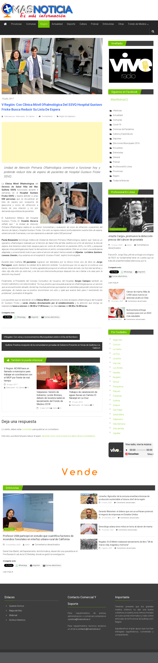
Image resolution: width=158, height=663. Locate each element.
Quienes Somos (16, 606)
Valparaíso (118, 419)
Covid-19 (117, 124)
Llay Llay (117, 363)
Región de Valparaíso (67, 116)
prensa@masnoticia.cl (79, 619)
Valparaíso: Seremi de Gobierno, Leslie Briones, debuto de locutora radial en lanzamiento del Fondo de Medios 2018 (51, 398)
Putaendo (117, 396)
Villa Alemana (119, 424)
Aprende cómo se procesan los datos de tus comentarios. (69, 436)
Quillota (116, 400)
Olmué (116, 382)
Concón (116, 344)
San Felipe (117, 410)
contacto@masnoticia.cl (88, 629)
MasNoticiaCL (119, 99)
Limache (117, 358)
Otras (121, 24)
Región (43, 24)
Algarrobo (117, 340)
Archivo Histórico (17, 620)
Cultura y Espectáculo (123, 134)
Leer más (113, 283)
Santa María (118, 414)
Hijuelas (116, 372)
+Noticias (117, 110)
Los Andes (118, 368)
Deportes (117, 138)
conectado (27, 429)
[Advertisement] (51, 142)
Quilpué (116, 405)
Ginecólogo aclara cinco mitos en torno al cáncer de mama (125, 526)
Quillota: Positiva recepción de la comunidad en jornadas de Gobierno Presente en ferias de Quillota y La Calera (52, 346)
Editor (55, 408)
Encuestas (118, 148)
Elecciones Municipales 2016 (126, 143)
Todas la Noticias (121, 180)
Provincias (16, 24)
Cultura (83, 24)
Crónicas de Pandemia (123, 129)
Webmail (13, 615)
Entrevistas (108, 24)
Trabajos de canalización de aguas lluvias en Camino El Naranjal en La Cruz (83, 395)
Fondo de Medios (137, 24)
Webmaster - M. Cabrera (15, 388)
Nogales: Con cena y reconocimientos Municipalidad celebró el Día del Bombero (41, 337)
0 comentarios (46, 116)
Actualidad (57, 24)
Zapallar (117, 433)
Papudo (116, 391)
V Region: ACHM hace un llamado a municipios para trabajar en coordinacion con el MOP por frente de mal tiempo (18, 374)
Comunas (31, 24)
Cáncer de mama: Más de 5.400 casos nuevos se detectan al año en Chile (138, 295)
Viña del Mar (118, 428)
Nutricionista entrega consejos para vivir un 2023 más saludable (138, 313)
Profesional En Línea (122, 166)
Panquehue (118, 386)
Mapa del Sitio (15, 610)
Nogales (117, 377)
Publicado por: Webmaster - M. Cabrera (19, 116)
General (116, 157)
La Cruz (116, 354)
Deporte (71, 24)
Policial (94, 24)
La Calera (117, 349)
